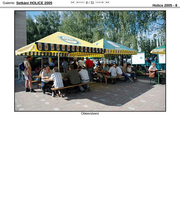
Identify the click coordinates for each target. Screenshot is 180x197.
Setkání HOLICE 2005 (34, 3)
